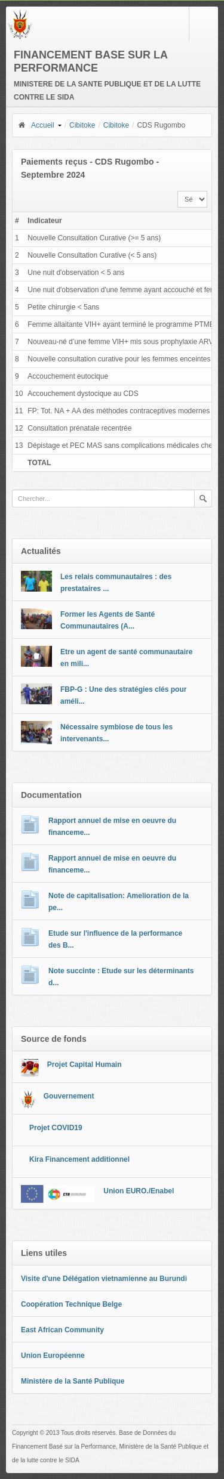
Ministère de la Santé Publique (72, 1381)
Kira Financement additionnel (79, 1159)
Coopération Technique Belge (71, 1304)
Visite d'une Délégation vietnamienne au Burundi (104, 1278)
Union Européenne (53, 1355)
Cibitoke (82, 125)
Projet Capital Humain (84, 1064)
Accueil (35, 125)
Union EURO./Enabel (138, 1191)
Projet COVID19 (55, 1128)
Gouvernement (69, 1096)
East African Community (62, 1330)
